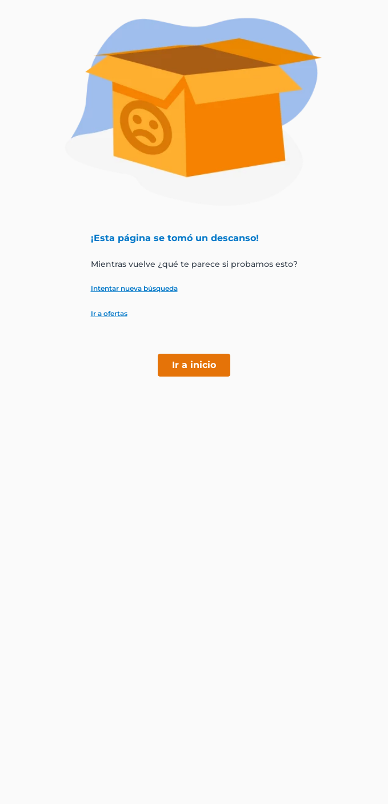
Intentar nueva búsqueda (134, 288)
